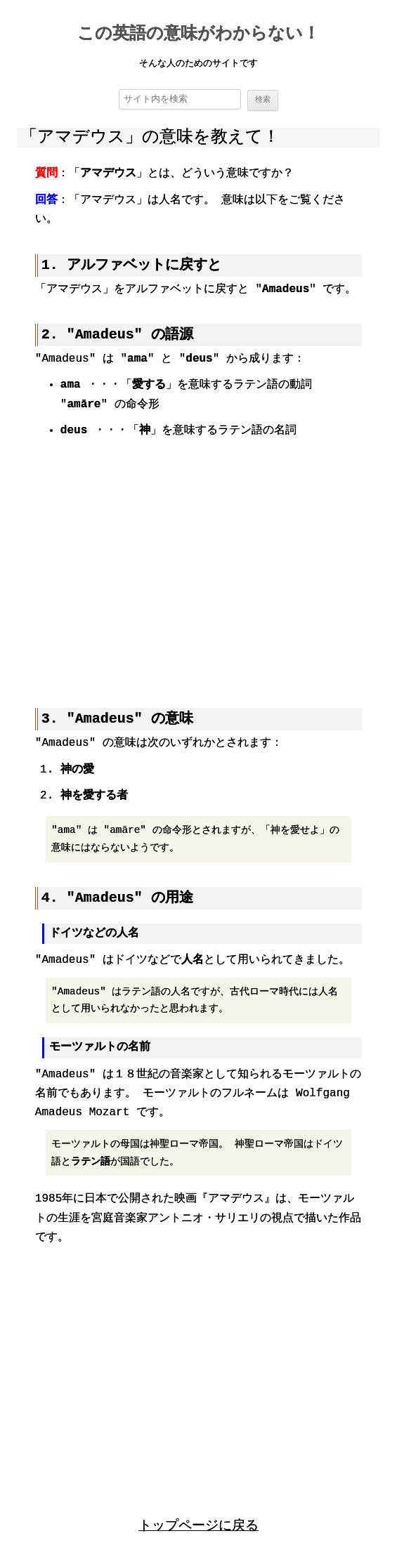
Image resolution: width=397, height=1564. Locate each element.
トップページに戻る (198, 1523)
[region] (198, 564)
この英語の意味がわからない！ (198, 35)
